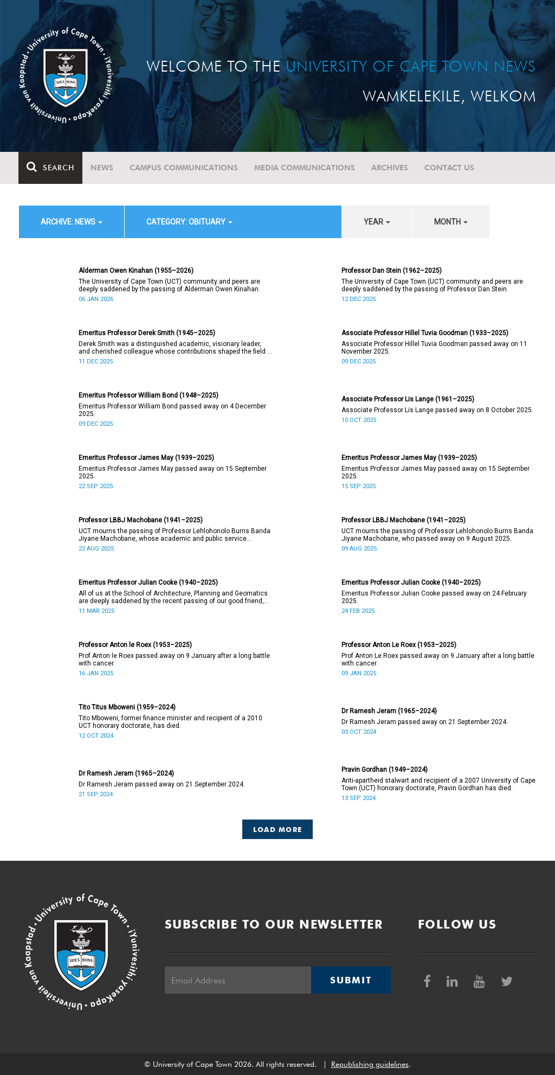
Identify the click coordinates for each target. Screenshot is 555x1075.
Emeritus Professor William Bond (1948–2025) (148, 395)
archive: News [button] (71, 221)
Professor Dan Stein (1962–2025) (391, 270)
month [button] (451, 221)
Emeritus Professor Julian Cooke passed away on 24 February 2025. (434, 597)
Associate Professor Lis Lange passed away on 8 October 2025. (437, 410)
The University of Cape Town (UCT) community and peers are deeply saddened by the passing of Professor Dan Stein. (432, 285)
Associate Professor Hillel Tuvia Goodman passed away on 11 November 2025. (434, 347)
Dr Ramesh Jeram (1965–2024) (389, 711)
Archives (390, 167)
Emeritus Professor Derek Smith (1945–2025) (147, 333)
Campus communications (184, 167)
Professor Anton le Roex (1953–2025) (135, 645)
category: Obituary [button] (189, 221)
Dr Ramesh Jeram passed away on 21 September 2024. (424, 722)
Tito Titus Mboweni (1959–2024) (127, 707)
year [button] (377, 221)
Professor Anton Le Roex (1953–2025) (398, 645)
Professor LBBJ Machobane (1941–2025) (141, 520)
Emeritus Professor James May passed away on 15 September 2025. (173, 472)
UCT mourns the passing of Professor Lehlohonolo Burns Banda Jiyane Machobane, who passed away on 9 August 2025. (437, 534)
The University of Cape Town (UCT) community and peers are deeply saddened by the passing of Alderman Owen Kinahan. (169, 285)
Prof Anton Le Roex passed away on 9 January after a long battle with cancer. (437, 659)
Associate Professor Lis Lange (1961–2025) (407, 399)
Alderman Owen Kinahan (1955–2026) (136, 270)
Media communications (305, 167)
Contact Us (450, 167)
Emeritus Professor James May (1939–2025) (146, 458)
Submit (350, 980)
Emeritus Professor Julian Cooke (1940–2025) (148, 582)
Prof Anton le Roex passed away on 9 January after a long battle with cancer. (174, 659)
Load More (277, 829)
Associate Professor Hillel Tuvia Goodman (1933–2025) (424, 333)
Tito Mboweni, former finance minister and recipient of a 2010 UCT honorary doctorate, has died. (170, 722)
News (102, 167)
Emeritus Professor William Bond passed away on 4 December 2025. (172, 410)
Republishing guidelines (370, 1064)
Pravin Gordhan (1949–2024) (384, 769)
